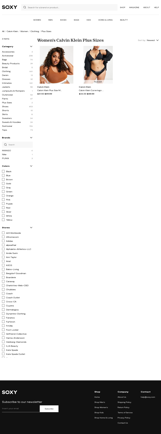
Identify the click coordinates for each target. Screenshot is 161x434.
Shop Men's (99, 402)
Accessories (8, 51)
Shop (122, 7)
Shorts (5, 110)
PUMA (5, 158)
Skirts (5, 114)
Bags (76, 20)
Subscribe (49, 409)
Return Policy (123, 407)
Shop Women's (101, 407)
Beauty (124, 20)
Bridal (5, 67)
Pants (5, 98)
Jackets (6, 87)
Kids (89, 20)
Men (50, 20)
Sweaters (7, 118)
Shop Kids (99, 412)
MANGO (6, 150)
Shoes (63, 20)
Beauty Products (11, 63)
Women (37, 20)
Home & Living (105, 20)
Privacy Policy (124, 418)
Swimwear (7, 126)
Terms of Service (125, 412)
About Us (122, 397)
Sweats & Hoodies (11, 122)
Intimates (7, 83)
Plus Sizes (7, 102)
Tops (4, 130)
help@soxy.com (148, 397)
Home (97, 397)
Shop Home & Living (103, 418)
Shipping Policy (124, 402)
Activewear (7, 55)
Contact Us (123, 423)
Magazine (134, 7)
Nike (4, 154)
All (3, 31)
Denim (5, 75)
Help (156, 7)
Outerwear (7, 94)
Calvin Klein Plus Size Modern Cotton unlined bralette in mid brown (49, 90)
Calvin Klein (12, 31)
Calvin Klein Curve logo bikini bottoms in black (91, 90)
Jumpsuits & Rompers (13, 91)
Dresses (6, 79)
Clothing (34, 31)
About (146, 7)
